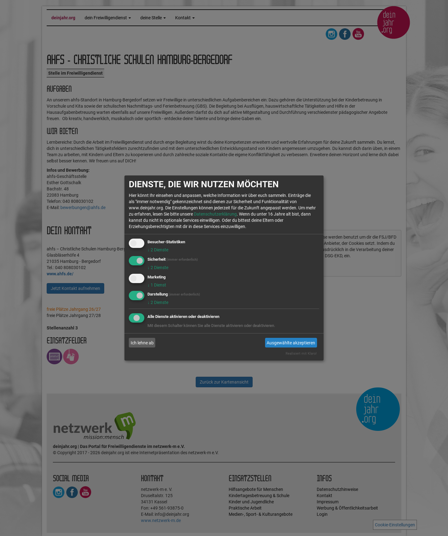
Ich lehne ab (142, 342)
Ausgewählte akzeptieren (291, 342)
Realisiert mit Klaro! (301, 354)
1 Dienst (156, 284)
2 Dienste (157, 249)
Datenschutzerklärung (215, 214)
